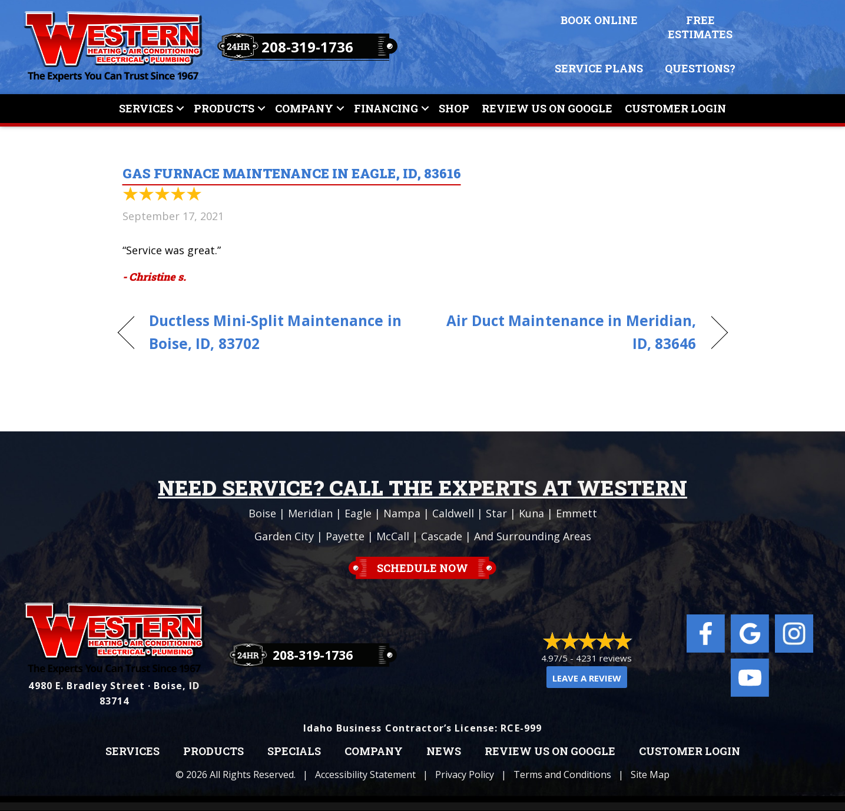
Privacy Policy (464, 774)
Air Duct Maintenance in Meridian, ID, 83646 (568, 332)
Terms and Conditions (562, 774)
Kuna (531, 513)
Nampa (401, 513)
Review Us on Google (550, 751)
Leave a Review (586, 678)
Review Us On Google (547, 108)
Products (224, 108)
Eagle (358, 513)
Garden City (284, 536)
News (443, 751)
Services (146, 108)
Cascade (441, 536)
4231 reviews (604, 658)
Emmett (576, 513)
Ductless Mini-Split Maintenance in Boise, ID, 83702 (275, 332)
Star (496, 513)
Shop (454, 108)
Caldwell (453, 513)
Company (304, 108)
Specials (294, 751)
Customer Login (675, 108)
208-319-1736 (307, 46)
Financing (386, 108)
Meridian (310, 513)
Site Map (650, 774)
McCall (392, 536)
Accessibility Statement (365, 774)
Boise (262, 513)
